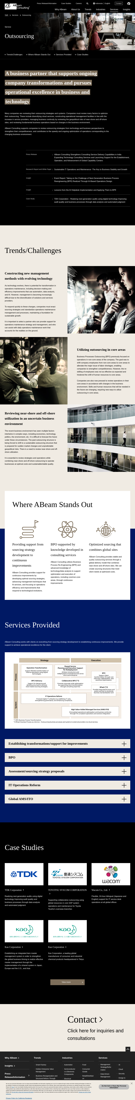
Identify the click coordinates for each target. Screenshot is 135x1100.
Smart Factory (41, 1065)
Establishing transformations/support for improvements (48, 743)
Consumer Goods (86, 1070)
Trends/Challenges (14, 55)
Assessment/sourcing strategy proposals (36, 771)
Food (84, 1065)
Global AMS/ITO (21, 799)
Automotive (68, 1065)
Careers (79, 3)
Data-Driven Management (105, 1075)
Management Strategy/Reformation (106, 1067)
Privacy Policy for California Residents (19, 1098)
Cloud (121, 1069)
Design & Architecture (123, 1079)
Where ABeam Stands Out (39, 55)
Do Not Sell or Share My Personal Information (114, 1087)
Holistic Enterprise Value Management (45, 1070)
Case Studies (66, 3)
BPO (12, 757)
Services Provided (63, 55)
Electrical (67, 1079)
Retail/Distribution (87, 1077)
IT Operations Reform (24, 785)
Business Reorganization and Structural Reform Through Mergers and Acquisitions (46, 1078)
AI (119, 1065)
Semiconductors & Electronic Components (69, 1071)
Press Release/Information (46, 3)
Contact (119, 3)
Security (122, 1074)
